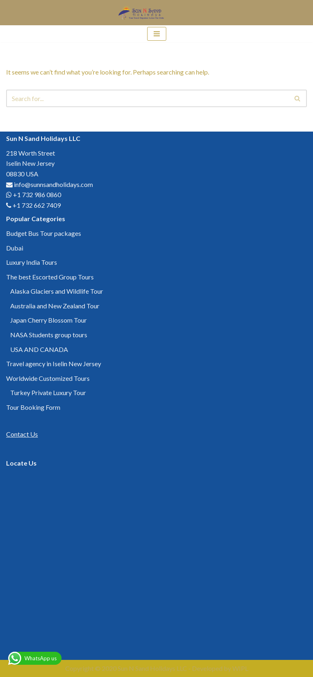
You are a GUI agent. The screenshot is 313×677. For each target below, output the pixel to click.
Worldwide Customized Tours (48, 378)
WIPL (240, 668)
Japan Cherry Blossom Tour (48, 320)
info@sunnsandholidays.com (53, 184)
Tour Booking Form (33, 407)
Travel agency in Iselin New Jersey (53, 363)
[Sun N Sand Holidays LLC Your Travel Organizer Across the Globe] (142, 13)
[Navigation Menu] (156, 34)
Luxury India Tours (31, 262)
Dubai (14, 248)
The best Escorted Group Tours (50, 277)
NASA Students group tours (48, 334)
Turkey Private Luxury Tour (48, 392)
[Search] (147, 98)
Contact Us (22, 434)
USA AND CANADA (39, 349)
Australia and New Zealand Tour (54, 306)
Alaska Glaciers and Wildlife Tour (56, 291)
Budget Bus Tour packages (43, 233)
